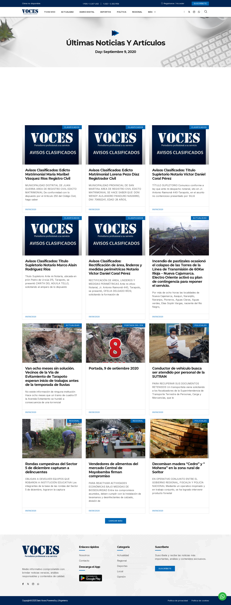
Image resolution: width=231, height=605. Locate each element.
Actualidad (67, 12)
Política (121, 12)
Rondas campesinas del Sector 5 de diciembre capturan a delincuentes (51, 468)
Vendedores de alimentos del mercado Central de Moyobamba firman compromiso (113, 470)
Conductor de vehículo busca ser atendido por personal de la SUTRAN (178, 372)
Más (152, 11)
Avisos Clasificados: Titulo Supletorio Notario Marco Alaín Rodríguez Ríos (51, 265)
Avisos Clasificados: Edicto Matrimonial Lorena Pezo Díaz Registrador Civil (114, 174)
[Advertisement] (116, 89)
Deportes (105, 12)
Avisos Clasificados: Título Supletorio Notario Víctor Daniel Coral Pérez (178, 174)
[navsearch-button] (205, 12)
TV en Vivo (49, 12)
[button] (115, 521)
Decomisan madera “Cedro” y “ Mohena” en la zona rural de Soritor (178, 468)
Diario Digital (87, 12)
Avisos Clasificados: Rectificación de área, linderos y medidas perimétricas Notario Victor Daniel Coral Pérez (115, 267)
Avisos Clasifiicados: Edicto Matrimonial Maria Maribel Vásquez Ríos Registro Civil (47, 174)
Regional (137, 12)
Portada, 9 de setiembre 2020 (114, 368)
